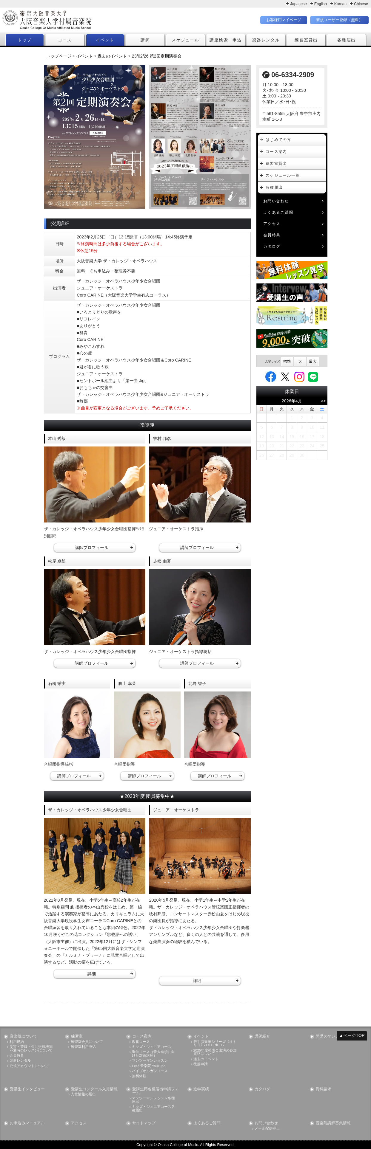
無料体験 (139, 1076)
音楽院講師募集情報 (333, 1123)
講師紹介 (262, 1037)
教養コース (141, 1041)
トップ (24, 40)
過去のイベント (205, 1059)
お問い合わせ (276, 201)
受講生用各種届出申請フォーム (155, 1091)
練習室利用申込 (83, 1047)
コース (65, 40)
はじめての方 (278, 139)
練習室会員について (87, 1041)
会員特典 (271, 235)
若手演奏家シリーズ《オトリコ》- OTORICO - (214, 1043)
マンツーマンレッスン (150, 1060)
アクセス (271, 223)
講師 (145, 40)
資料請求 (323, 1089)
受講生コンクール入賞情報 (94, 1089)
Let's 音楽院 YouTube (148, 1066)
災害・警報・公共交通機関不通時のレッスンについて (31, 1048)
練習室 (77, 1037)
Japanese (298, 3)
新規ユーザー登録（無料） (339, 20)
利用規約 (17, 1041)
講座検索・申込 (226, 40)
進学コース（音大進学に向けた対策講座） (153, 1054)
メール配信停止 (267, 1128)
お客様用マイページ (283, 20)
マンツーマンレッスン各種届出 (153, 1100)
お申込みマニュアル (27, 1123)
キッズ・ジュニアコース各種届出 (153, 1108)
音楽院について (23, 1037)
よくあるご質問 (278, 212)
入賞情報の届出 (83, 1094)
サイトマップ (144, 1123)
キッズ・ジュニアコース (151, 1047)
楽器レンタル (266, 40)
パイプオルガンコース (150, 1071)
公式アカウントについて (29, 1066)
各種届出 (346, 40)
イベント (105, 40)
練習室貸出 (306, 40)
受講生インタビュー (27, 1089)
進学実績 (201, 1089)
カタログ (271, 246)
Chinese (361, 3)
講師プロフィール (91, 547)
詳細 (91, 973)
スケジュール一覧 (283, 175)
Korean (340, 3)
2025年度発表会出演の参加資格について (215, 1052)
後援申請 (200, 1064)
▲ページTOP (352, 1035)
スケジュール (185, 40)
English (320, 3)
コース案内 (276, 151)
